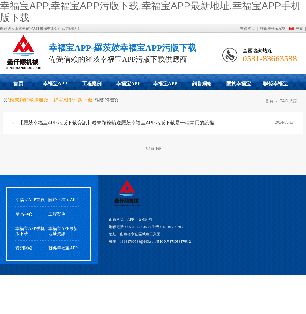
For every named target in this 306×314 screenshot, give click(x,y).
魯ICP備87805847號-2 (173, 241)
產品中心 (23, 214)
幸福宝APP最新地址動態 (128, 85)
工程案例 (92, 83)
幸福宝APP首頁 (30, 200)
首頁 (18, 83)
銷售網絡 (202, 83)
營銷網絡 (23, 248)
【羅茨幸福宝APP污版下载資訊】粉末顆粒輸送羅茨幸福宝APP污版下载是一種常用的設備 (116, 122)
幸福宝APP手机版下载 (165, 85)
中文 (299, 28)
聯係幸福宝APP (272, 28)
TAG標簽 (288, 100)
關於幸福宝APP (238, 85)
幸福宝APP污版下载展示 (55, 85)
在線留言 (247, 28)
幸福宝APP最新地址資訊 (63, 231)
